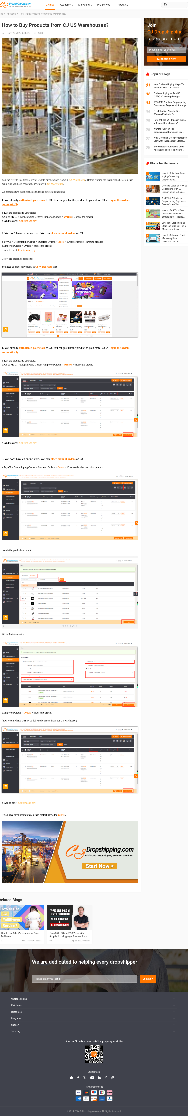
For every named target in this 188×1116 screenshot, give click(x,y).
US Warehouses (43, 266)
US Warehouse (77, 180)
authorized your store (32, 200)
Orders (68, 216)
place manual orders (63, 233)
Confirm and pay (27, 220)
